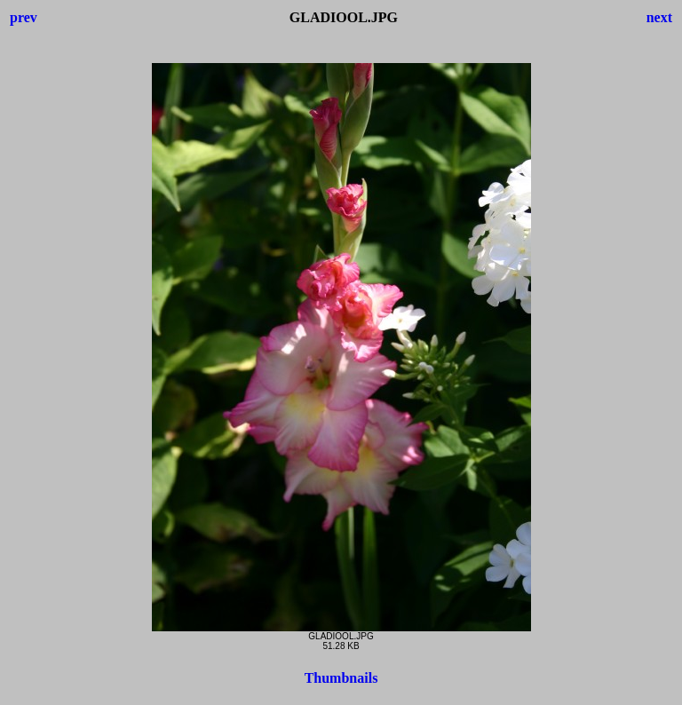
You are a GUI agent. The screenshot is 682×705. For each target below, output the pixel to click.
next (659, 17)
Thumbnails (341, 677)
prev (23, 17)
